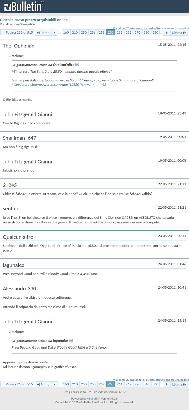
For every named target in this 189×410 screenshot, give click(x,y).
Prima (42, 32)
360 (155, 32)
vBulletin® (93, 398)
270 (137, 32)
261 (119, 32)
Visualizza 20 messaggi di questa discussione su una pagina (151, 28)
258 (93, 32)
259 (102, 32)
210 (75, 32)
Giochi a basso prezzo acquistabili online (34, 19)
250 (84, 32)
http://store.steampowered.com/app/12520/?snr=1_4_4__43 (59, 84)
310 (146, 32)
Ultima (179, 32)
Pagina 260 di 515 (19, 32)
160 (66, 32)
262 (128, 32)
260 (111, 32)
